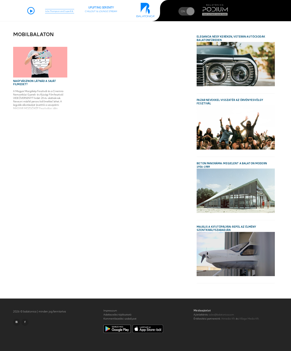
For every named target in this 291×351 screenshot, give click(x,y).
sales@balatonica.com (221, 314)
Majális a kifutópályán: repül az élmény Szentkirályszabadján (226, 228)
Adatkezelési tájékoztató (117, 314)
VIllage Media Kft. (249, 318)
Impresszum (110, 310)
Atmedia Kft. (228, 318)
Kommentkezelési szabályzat (119, 318)
